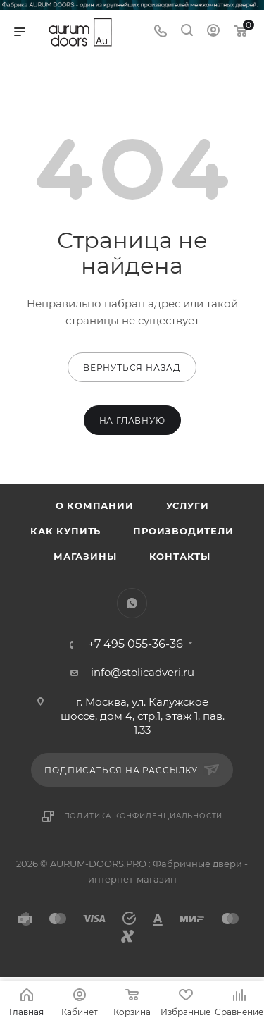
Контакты (179, 556)
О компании (95, 505)
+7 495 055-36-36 (135, 644)
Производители (183, 530)
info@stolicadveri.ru (142, 672)
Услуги (187, 505)
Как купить (65, 530)
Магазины (85, 556)
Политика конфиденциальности (143, 816)
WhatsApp (132, 603)
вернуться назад (132, 367)
